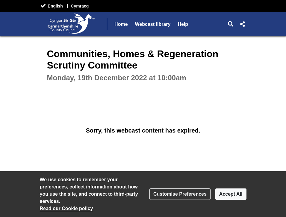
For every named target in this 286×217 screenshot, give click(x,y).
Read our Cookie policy (66, 208)
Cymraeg (80, 6)
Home (121, 24)
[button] (230, 24)
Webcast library (153, 24)
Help (183, 24)
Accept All (231, 194)
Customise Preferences (180, 194)
